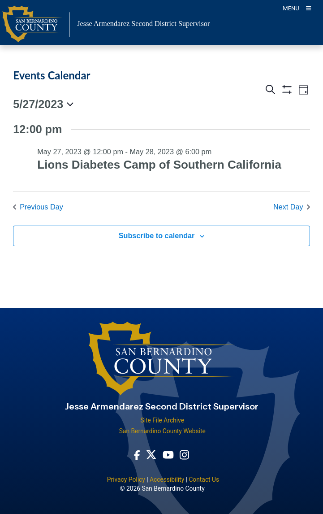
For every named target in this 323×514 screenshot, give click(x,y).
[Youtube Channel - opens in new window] (168, 454)
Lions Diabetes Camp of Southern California (159, 164)
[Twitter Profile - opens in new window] (151, 454)
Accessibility (167, 479)
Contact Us (204, 479)
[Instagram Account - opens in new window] (184, 454)
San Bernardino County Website (162, 431)
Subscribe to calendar (157, 235)
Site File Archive (162, 420)
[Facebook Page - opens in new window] (137, 454)
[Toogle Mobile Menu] (297, 8)
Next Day (291, 207)
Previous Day (38, 207)
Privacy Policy (126, 479)
